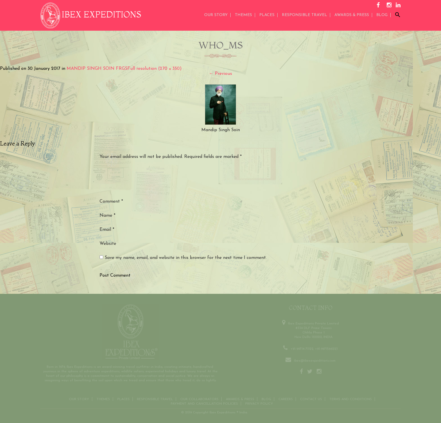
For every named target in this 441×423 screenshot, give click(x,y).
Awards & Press (240, 398)
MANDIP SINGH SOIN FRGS (97, 68)
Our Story (216, 15)
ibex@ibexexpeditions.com (315, 359)
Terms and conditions (350, 398)
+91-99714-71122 (302, 348)
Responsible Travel (304, 15)
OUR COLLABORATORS (199, 398)
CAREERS (285, 398)
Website (108, 243)
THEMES (243, 15)
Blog (382, 15)
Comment (111, 201)
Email (107, 229)
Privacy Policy (259, 402)
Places (266, 15)
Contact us (311, 398)
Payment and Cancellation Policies (204, 402)
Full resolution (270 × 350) (154, 68)
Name (107, 215)
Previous (220, 73)
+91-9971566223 (326, 348)
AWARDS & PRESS (351, 15)
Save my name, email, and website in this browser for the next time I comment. (186, 258)
